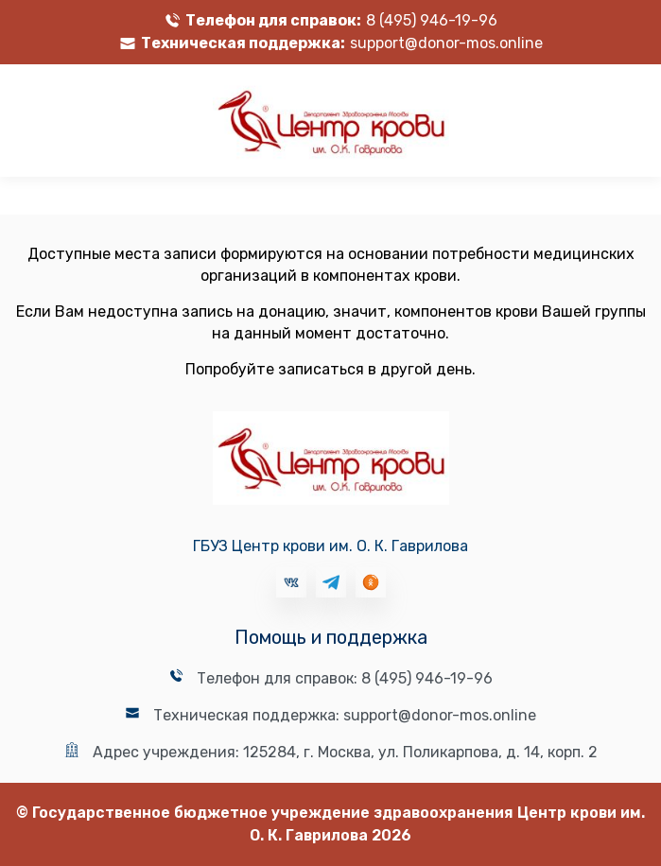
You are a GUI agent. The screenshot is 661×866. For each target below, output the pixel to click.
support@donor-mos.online (446, 43)
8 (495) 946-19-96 (431, 20)
